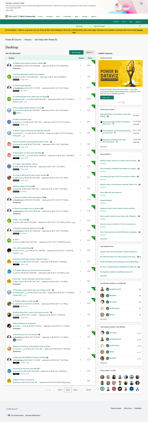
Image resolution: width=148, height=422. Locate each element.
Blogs (76, 16)
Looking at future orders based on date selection (117, 208)
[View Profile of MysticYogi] (18, 281)
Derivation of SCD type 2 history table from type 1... (31, 259)
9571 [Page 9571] (60, 390)
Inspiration (49, 16)
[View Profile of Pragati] (17, 315)
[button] (76, 52)
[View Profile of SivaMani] (68, 222)
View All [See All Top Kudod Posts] (103, 275)
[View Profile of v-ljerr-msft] (23, 91)
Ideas (58, 16)
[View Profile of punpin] (68, 382)
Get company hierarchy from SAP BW (26, 369)
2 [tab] (118, 102)
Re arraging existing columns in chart (28, 108)
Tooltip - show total (20, 220)
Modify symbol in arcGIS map (25, 301)
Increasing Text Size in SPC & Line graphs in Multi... (118, 176)
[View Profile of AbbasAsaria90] (19, 99)
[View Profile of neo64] (17, 273)
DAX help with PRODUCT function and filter (30, 357)
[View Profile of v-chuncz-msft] (24, 363)
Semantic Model (106, 200)
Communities (67, 16)
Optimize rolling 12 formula (23, 186)
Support (93, 16)
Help (130, 21)
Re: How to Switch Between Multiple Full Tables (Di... (119, 267)
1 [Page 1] (49, 390)
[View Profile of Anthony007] (19, 133)
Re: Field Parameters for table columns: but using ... (118, 257)
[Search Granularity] (83, 26)
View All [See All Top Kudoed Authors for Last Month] (103, 363)
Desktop (103, 163)
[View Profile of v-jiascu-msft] (24, 180)
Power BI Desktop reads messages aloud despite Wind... (120, 262)
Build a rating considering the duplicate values (31, 130)
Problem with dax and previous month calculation (33, 270)
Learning (84, 16)
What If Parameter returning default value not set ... (31, 142)
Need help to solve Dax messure (26, 334)
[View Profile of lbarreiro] (17, 77)
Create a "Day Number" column (26, 164)
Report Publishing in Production (24, 323)
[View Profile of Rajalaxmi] (18, 262)
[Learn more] (107, 97)
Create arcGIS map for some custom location (31, 175)
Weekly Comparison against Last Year (28, 228)
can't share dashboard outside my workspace (29, 74)
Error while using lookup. (22, 248)
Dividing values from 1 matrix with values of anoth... (31, 312)
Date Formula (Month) (23, 85)
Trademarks (138, 408)
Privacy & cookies (116, 408)
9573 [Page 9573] (76, 390)
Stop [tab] (123, 102)
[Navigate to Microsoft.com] (11, 16)
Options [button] (89, 52)
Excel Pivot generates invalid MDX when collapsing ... (119, 232)
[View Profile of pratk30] (17, 326)
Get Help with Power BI (46, 39)
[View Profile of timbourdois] (19, 144)
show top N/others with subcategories (28, 197)
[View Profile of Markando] (18, 189)
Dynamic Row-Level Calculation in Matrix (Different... (119, 252)
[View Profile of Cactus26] (18, 349)
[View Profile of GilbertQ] (19, 340)
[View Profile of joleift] (17, 222)
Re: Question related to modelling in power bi (116, 272)
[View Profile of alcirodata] (18, 371)
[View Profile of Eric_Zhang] (23, 191)
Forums (40, 16)
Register (116, 21)
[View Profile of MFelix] (19, 113)
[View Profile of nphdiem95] (18, 178)
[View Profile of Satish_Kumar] (19, 251)
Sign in (124, 21)
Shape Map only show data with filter (28, 153)
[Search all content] (117, 26)
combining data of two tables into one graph (31, 96)
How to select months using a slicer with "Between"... (119, 216)
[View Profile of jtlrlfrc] (17, 167)
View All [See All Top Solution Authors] (103, 319)
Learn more (9, 10)
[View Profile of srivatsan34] (18, 110)
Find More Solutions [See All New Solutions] (103, 238)
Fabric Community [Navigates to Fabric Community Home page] (27, 16)
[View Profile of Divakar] (17, 382)
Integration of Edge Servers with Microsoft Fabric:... (114, 141)
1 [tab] (117, 102)
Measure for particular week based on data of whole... (32, 346)
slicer (17, 239)
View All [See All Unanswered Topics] (103, 146)
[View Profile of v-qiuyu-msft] (24, 158)
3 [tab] (119, 102)
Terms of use (128, 408)
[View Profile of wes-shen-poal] (19, 155)
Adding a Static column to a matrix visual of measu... (119, 160)
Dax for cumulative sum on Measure (28, 208)
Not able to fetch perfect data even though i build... (33, 290)
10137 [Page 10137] (88, 390)
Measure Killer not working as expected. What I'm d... (119, 184)
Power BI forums (13, 39)
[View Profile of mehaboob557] (19, 293)
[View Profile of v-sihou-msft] (24, 169)
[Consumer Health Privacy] (32, 415)
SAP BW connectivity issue (22, 119)
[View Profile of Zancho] (17, 242)
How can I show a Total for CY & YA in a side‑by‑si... (118, 224)
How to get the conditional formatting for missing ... (119, 168)
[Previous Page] (45, 390)
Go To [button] (138, 21)
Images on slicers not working (23, 380)
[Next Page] (94, 390)
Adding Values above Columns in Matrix (29, 63)
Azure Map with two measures (111, 192)
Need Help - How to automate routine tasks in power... (32, 279)
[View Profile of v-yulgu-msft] (24, 79)
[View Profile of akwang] (17, 122)
